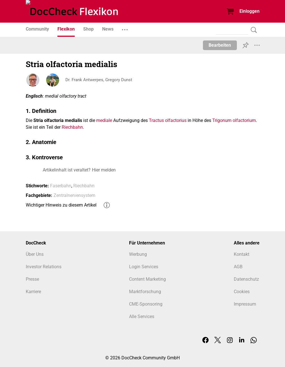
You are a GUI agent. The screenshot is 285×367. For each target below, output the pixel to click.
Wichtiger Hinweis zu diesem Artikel (61, 205)
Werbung (138, 254)
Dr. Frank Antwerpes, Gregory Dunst (100, 80)
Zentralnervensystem (74, 195)
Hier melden (104, 170)
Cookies (242, 291)
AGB (238, 266)
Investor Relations (43, 266)
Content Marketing (147, 279)
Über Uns (35, 254)
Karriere (33, 291)
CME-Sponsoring (145, 304)
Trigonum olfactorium (234, 120)
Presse (32, 279)
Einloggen (249, 11)
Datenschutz (246, 279)
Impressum (245, 304)
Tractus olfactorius (168, 120)
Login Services (143, 266)
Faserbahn (60, 185)
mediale (104, 120)
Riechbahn (72, 127)
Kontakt (241, 254)
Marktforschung (145, 291)
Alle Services (141, 316)
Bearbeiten (220, 45)
